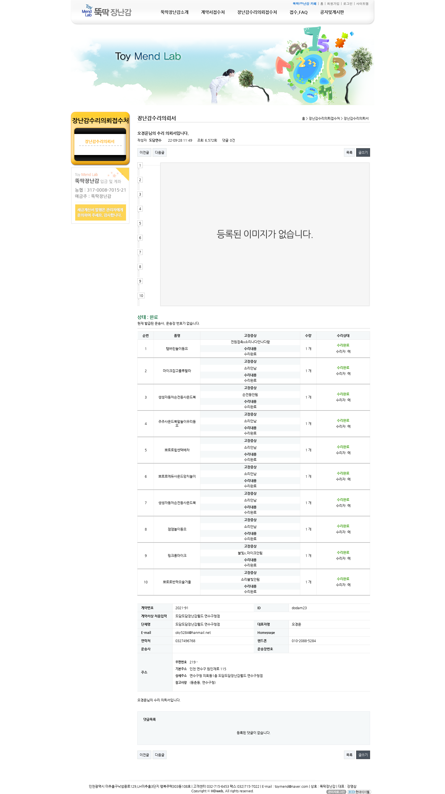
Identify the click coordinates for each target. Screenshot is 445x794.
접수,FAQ (298, 12)
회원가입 (333, 3)
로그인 (347, 3)
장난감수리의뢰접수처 (257, 12)
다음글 (159, 152)
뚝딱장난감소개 (174, 12)
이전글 (144, 152)
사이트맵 (362, 3)
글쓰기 (363, 152)
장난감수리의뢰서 (99, 141)
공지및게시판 (332, 12)
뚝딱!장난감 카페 (304, 3)
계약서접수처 (213, 12)
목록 (349, 152)
